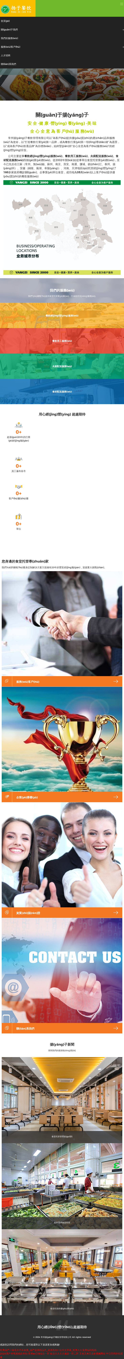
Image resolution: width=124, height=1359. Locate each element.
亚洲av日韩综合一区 (39, 1353)
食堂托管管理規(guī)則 (62, 1136)
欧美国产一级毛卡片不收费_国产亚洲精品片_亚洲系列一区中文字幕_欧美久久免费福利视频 (48, 1350)
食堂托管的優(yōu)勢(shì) (62, 1308)
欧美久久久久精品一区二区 (64, 1353)
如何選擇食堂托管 (62, 1222)
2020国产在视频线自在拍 (13, 1353)
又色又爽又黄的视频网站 (92, 1353)
